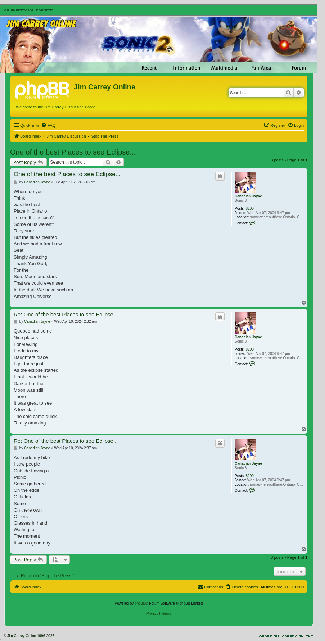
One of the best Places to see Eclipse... (73, 152)
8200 (250, 208)
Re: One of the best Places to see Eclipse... (66, 314)
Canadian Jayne (248, 196)
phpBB (140, 603)
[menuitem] (48, 125)
